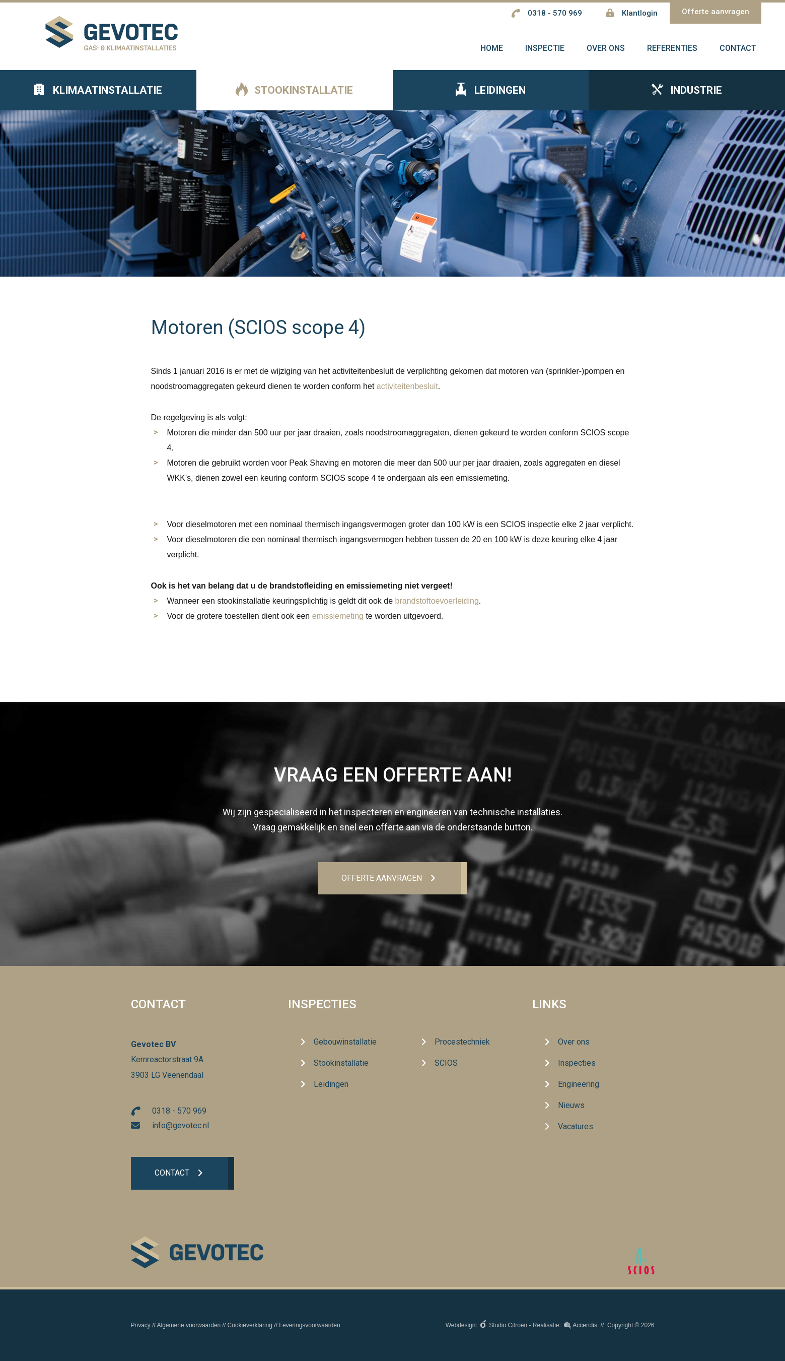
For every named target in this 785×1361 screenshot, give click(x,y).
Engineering (578, 1084)
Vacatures (575, 1127)
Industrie (687, 96)
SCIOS (446, 1063)
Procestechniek (462, 1042)
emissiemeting (338, 621)
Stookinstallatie (294, 96)
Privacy (141, 1325)
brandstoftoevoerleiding (437, 606)
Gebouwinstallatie (345, 1042)
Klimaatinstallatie (98, 96)
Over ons (574, 1042)
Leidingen (491, 96)
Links (549, 1005)
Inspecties (322, 1005)
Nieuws (571, 1106)
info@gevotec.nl (180, 1126)
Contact (172, 1174)
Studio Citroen (508, 1325)
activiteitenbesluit (407, 391)
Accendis (585, 1325)
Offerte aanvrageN (381, 878)
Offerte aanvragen (715, 11)
